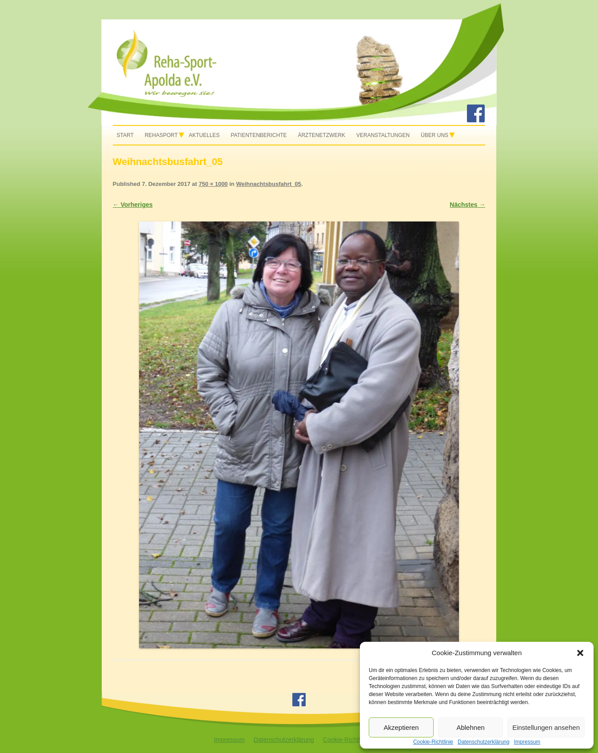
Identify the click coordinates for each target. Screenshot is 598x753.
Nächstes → (467, 204)
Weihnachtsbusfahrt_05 (268, 184)
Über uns (434, 135)
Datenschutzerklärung (284, 739)
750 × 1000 (213, 184)
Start (125, 135)
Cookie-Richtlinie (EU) (353, 739)
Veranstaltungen (383, 135)
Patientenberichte (259, 135)
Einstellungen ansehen (546, 727)
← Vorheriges (133, 204)
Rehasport (161, 135)
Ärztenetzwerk (321, 135)
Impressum (229, 739)
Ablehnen (470, 727)
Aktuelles (204, 135)
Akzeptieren (401, 727)
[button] (580, 652)
